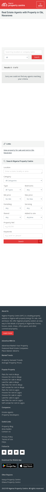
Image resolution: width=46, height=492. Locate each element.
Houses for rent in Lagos (12, 392)
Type (6, 186)
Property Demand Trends (12, 360)
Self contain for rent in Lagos (13, 403)
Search (36, 57)
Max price (29, 195)
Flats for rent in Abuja (10, 374)
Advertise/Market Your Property (15, 345)
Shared (6, 213)
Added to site (30, 213)
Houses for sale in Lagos (12, 395)
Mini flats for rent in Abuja (12, 385)
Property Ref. (9, 222)
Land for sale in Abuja (10, 382)
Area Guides (7, 429)
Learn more (7, 333)
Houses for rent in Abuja (11, 377)
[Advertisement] (23, 110)
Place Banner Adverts (10, 351)
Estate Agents (7, 412)
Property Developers (10, 415)
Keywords (8, 231)
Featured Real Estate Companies (15, 348)
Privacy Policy (7, 437)
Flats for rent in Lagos (10, 390)
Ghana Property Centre (11, 482)
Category (7, 176)
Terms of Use (7, 439)
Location (7, 167)
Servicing (28, 204)
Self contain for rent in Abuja (13, 387)
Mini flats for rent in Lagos (12, 400)
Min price (7, 195)
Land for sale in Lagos (10, 398)
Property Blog (7, 426)
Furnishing (8, 204)
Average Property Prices (12, 362)
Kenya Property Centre (11, 479)
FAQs (4, 442)
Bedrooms (29, 186)
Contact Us (6, 431)
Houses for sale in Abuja (11, 379)
